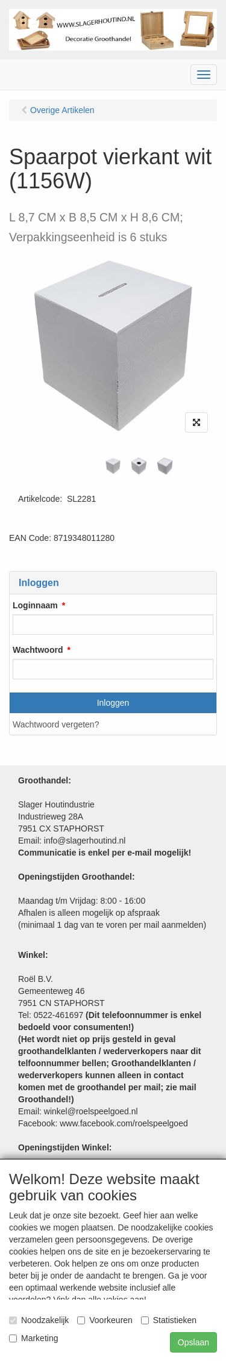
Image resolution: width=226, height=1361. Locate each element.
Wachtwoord (38, 650)
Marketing (33, 1338)
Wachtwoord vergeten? (56, 724)
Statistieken (168, 1320)
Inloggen (113, 703)
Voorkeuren (105, 1320)
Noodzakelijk (39, 1320)
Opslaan (193, 1342)
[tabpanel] (113, 466)
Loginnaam (35, 605)
